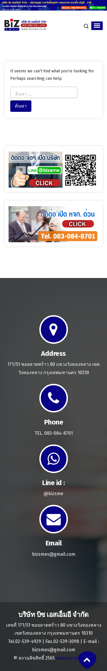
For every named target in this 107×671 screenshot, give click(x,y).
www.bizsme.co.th (74, 658)
